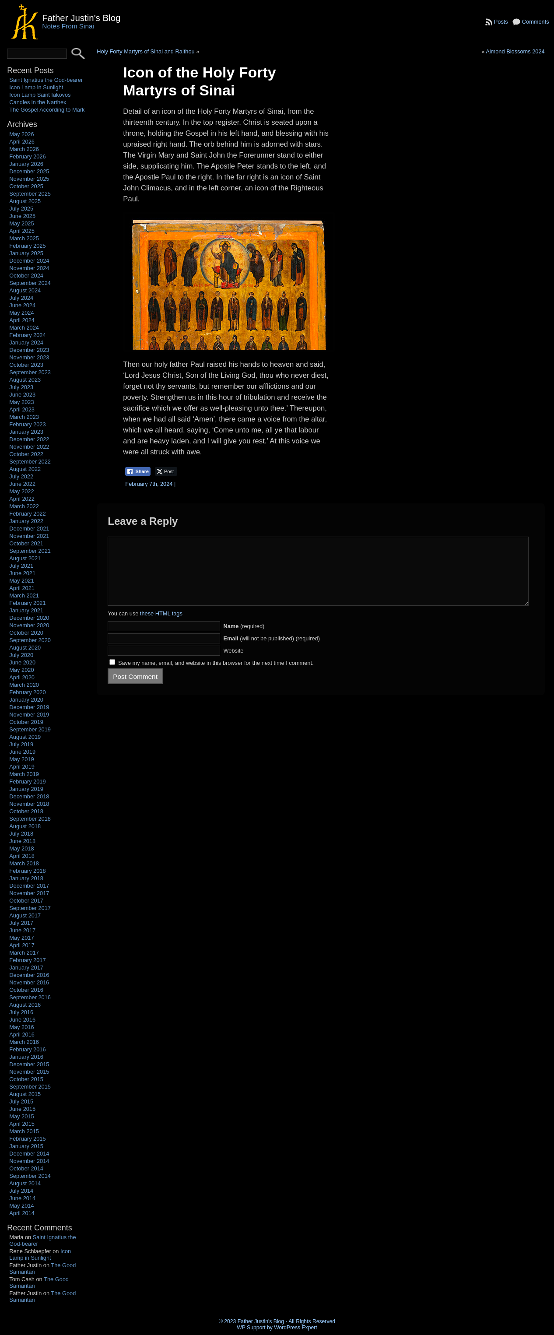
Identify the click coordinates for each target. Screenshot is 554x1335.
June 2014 (22, 1198)
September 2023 (30, 372)
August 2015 (25, 1094)
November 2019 (29, 714)
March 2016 (24, 1042)
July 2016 (21, 1012)
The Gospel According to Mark (46, 109)
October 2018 (26, 811)
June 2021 (22, 573)
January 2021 (26, 610)
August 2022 (25, 469)
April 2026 (22, 141)
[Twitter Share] (166, 471)
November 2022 (29, 446)
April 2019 (22, 766)
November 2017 (29, 893)
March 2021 (24, 595)
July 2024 (21, 298)
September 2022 (30, 461)
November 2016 (29, 982)
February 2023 (27, 424)
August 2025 (25, 201)
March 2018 (24, 863)
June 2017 (22, 930)
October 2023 (26, 365)
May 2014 (21, 1205)
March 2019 (24, 774)
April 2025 (22, 231)
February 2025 (27, 245)
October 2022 (26, 454)
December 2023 (29, 350)
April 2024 (22, 320)
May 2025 (21, 223)
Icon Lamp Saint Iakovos (39, 94)
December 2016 (29, 975)
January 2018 (26, 878)
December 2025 (29, 171)
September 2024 (30, 283)
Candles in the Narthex (37, 102)
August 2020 (25, 647)
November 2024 (29, 268)
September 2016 (30, 997)
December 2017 (29, 885)
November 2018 (29, 804)
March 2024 (24, 327)
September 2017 (30, 908)
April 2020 (22, 677)
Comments (535, 21)
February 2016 (27, 1049)
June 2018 (22, 841)
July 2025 (21, 208)
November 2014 (29, 1161)
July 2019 (21, 744)
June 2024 (22, 305)
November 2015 (29, 1071)
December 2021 (29, 528)
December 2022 (29, 439)
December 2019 (29, 707)
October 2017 (26, 900)
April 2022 (22, 498)
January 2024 (26, 342)
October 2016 (26, 990)
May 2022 (21, 491)
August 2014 (25, 1183)
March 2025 (24, 238)
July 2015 (21, 1101)
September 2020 (30, 640)
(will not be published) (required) (271, 651)
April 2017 (22, 945)
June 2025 (22, 216)
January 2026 (26, 164)
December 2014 (29, 1153)
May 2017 (21, 937)
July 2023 (21, 387)
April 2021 (22, 588)
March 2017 (24, 952)
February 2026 (27, 156)
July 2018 (21, 833)
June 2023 (22, 394)
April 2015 (22, 1124)
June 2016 (22, 1019)
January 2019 (26, 789)
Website (233, 663)
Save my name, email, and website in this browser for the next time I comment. (216, 676)
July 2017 (21, 923)
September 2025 (30, 193)
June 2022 (22, 484)
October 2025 (26, 186)
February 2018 (27, 871)
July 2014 (21, 1190)
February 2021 (27, 603)
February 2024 (27, 335)
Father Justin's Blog (81, 18)
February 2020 (27, 692)
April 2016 (22, 1034)
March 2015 (24, 1131)
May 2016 (21, 1027)
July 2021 (21, 565)
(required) (243, 639)
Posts (501, 21)
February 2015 (27, 1138)
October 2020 (26, 632)
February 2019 (27, 781)
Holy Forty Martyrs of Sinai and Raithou (145, 51)
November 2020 (29, 625)
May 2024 (21, 312)
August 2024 (25, 290)
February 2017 (27, 960)
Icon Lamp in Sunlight (36, 87)
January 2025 (26, 253)
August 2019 (25, 737)
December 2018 (29, 796)
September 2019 (30, 729)
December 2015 (29, 1064)
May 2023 (21, 402)
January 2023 (26, 432)
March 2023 (24, 417)
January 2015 (26, 1146)
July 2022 (21, 476)
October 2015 (26, 1079)
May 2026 (21, 134)
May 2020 (21, 670)
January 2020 (26, 699)
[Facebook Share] (138, 471)
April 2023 (22, 409)
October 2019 (26, 722)
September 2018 (30, 818)
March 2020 (24, 685)
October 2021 (26, 543)
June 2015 (22, 1109)
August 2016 (25, 1004)
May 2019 (21, 759)
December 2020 (29, 618)
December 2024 (29, 260)
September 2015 (30, 1086)
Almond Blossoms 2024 (515, 51)
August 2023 (25, 379)
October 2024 (26, 275)
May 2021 (21, 580)
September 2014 (30, 1176)
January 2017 (26, 967)
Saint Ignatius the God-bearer (46, 80)
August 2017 (25, 915)
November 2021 (29, 536)
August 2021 (25, 558)
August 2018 (25, 826)
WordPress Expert (295, 1327)
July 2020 (21, 655)
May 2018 (21, 848)
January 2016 (26, 1057)
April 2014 (22, 1213)
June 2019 (22, 751)
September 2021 (30, 551)
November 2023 (29, 357)
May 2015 (21, 1116)
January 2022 (26, 521)
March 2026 (24, 149)
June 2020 (22, 662)
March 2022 (24, 506)
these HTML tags (161, 626)
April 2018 (22, 856)
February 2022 (27, 513)
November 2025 (29, 179)
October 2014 (26, 1168)
